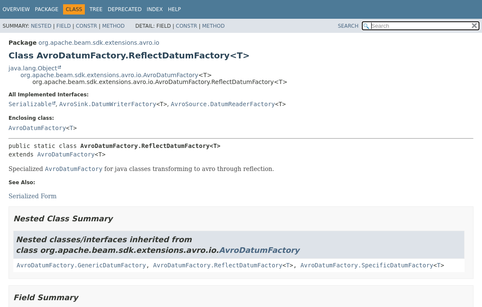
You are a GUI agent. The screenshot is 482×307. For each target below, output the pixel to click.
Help (174, 9)
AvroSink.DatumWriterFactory (107, 104)
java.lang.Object (33, 68)
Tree (96, 9)
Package (46, 9)
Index (155, 9)
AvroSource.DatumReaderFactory (223, 104)
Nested (41, 26)
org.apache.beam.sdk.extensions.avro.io (98, 42)
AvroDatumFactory (37, 128)
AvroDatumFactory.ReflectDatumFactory (217, 265)
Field (63, 26)
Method (113, 26)
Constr (86, 26)
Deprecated (125, 9)
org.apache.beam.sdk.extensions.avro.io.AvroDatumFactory (109, 75)
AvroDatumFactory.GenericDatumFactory (81, 265)
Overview (16, 9)
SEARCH (348, 26)
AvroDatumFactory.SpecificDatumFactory (366, 265)
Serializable (30, 104)
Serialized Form (33, 196)
